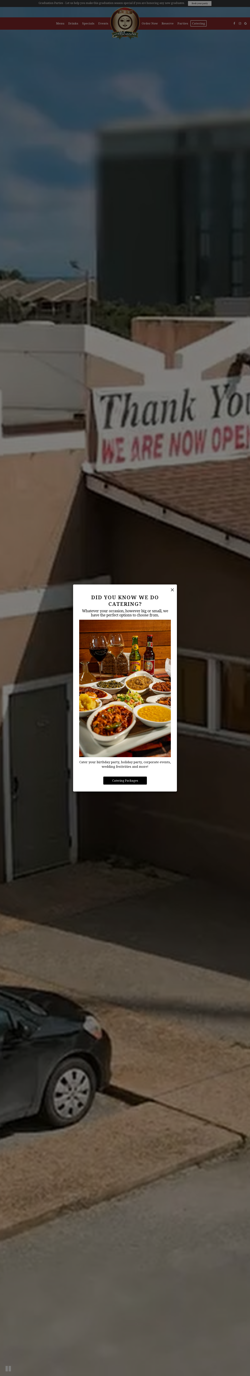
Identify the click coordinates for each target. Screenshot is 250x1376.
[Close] (172, 590)
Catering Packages (125, 780)
